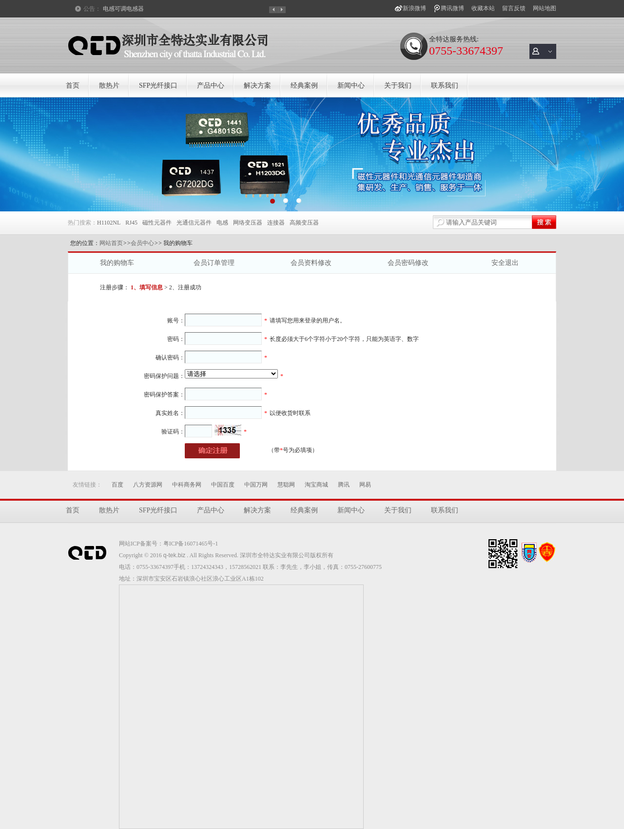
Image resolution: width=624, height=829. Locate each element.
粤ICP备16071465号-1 (190, 543)
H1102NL (108, 222)
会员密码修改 (408, 262)
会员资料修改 (311, 262)
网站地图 (544, 8)
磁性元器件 (157, 222)
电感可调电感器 (123, 8)
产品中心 (210, 85)
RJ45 (131, 222)
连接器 (276, 222)
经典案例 (304, 85)
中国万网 (256, 484)
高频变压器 (304, 222)
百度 (117, 484)
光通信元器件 (194, 222)
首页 (72, 85)
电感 (222, 222)
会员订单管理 (214, 262)
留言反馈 (514, 8)
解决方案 (257, 85)
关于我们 (397, 85)
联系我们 (444, 85)
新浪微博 (414, 8)
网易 (365, 484)
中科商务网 (186, 484)
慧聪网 (286, 484)
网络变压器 (247, 222)
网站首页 (111, 243)
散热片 (109, 85)
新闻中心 (351, 85)
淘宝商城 (316, 484)
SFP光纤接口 (158, 85)
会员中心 (142, 243)
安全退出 (505, 262)
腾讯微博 (452, 8)
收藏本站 (483, 8)
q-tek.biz (174, 555)
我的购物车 (117, 262)
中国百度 (222, 484)
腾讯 (344, 484)
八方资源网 (147, 484)
